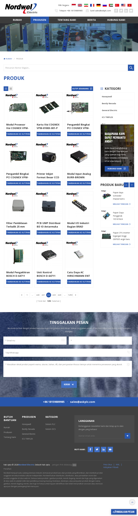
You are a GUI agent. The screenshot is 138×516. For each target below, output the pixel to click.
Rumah (17, 19)
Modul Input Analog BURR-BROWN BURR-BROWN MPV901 (79, 175)
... (32, 295)
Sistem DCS (50, 429)
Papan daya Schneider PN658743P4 (118, 255)
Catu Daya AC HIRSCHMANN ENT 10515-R (78, 274)
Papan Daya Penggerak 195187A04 (118, 275)
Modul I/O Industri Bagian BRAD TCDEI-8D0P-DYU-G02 (78, 224)
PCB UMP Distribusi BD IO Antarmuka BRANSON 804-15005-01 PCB (48, 224)
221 (43, 295)
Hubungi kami (116, 19)
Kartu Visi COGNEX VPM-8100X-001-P (48, 126)
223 (54, 295)
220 (37, 295)
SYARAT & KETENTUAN (9, 452)
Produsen (39, 19)
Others (105, 158)
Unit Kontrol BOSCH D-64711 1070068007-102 (46, 274)
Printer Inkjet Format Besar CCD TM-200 (48, 175)
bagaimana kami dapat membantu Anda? (115, 180)
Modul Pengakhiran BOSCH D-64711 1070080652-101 (18, 274)
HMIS (47, 438)
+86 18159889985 (75, 10)
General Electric (109, 110)
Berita (91, 19)
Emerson (106, 144)
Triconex (106, 131)
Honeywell (107, 96)
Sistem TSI (50, 434)
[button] (132, 227)
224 (59, 295)
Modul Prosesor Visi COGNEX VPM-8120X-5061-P (17, 126)
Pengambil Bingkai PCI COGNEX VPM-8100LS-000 (17, 175)
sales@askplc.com (103, 10)
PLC (103, 124)
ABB (104, 138)
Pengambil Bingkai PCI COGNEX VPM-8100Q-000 (78, 126)
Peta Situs (107, 483)
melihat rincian (120, 243)
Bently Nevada (109, 103)
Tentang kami (67, 19)
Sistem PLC (50, 424)
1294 (70, 295)
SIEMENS (106, 151)
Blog (6, 459)
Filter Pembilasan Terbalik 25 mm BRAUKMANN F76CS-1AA (16, 224)
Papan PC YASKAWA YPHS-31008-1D (122, 237)
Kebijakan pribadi (110, 486)
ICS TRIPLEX (107, 117)
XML (118, 483)
